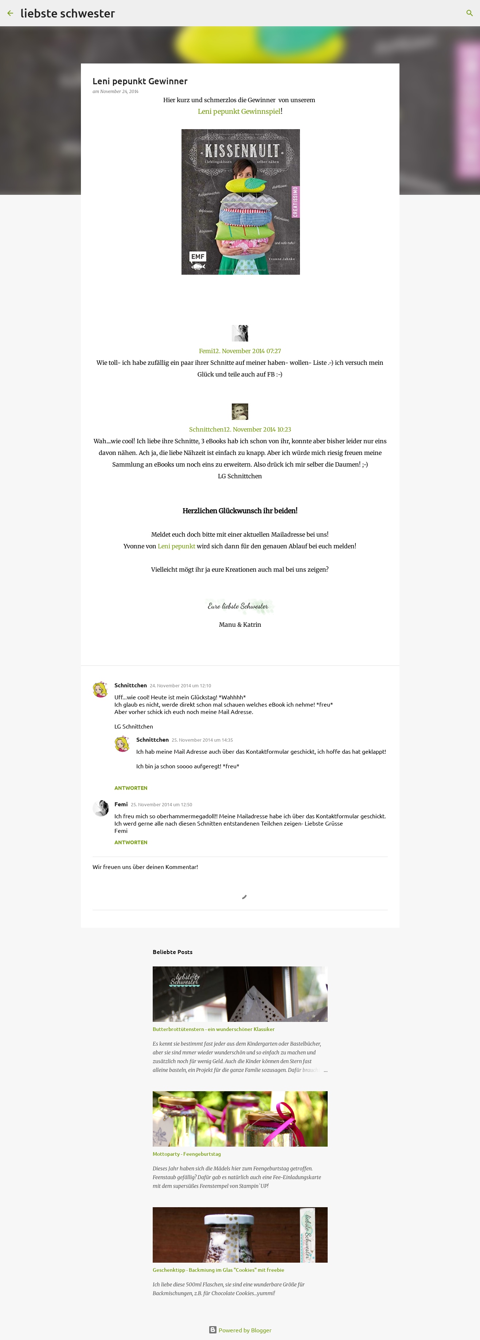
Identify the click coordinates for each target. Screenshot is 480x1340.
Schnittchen (206, 429)
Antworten (131, 787)
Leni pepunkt (177, 546)
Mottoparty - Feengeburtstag (187, 1153)
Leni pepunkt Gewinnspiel (239, 111)
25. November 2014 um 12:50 (161, 804)
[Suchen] (469, 13)
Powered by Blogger (240, 1329)
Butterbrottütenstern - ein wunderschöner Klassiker (214, 1029)
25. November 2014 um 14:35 (202, 740)
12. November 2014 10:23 (257, 429)
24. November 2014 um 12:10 (180, 685)
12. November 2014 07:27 (247, 351)
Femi (206, 351)
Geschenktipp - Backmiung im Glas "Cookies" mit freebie (218, 1269)
